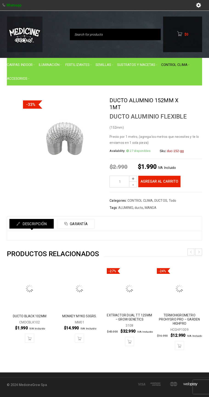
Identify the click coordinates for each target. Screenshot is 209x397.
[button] (29, 338)
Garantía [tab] (78, 224)
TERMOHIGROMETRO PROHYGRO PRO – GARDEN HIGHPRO (179, 319)
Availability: (117, 151)
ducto (139, 208)
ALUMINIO (125, 208)
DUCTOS (160, 200)
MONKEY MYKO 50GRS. (79, 316)
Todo (172, 200)
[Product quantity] (123, 181)
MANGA (150, 208)
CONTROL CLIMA (140, 200)
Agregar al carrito (159, 181)
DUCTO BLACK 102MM (29, 316)
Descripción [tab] (34, 224)
